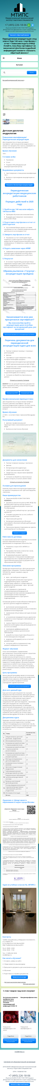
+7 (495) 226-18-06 (16, 25)
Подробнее (10, 1036)
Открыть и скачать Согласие (19, 380)
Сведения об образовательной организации (19, 1062)
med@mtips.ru (19, 1052)
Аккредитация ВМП (12, 393)
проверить (8, 500)
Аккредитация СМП (26, 393)
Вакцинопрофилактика (29, 997)
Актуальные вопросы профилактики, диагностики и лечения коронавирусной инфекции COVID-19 (10, 1002)
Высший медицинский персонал (13, 80)
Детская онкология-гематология (15, 982)
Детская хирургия (29, 984)
